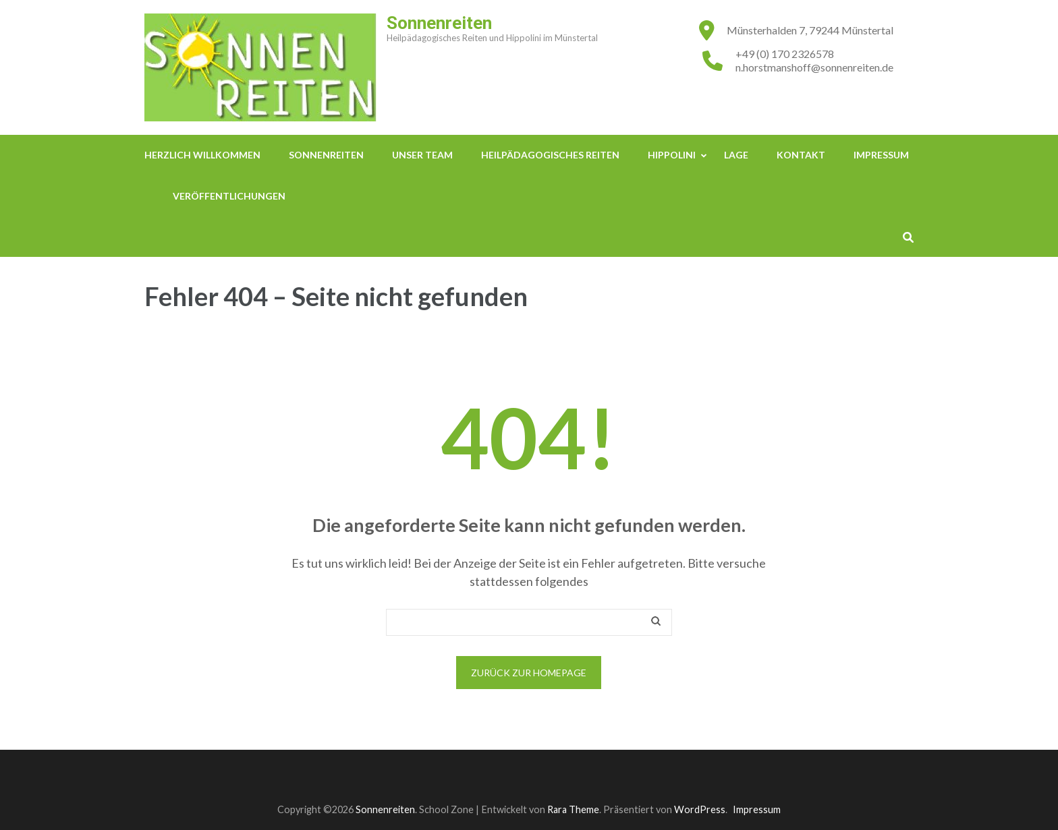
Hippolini (672, 154)
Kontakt (801, 154)
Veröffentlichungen (229, 196)
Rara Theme (573, 809)
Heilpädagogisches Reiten (550, 154)
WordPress (699, 809)
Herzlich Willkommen (202, 154)
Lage (736, 154)
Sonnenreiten (439, 23)
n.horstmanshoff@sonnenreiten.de (814, 67)
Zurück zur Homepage (528, 672)
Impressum (881, 154)
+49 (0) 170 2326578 (784, 53)
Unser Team (422, 154)
